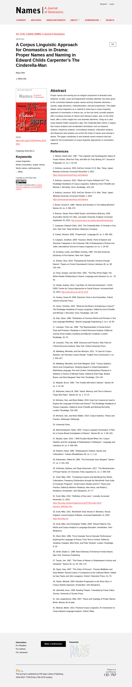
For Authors (21, 649)
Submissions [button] (92, 20)
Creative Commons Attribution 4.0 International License (29, 187)
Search (110, 20)
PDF (112, 44)
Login (111, 4)
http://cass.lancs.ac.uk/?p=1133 (74, 292)
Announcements (55, 20)
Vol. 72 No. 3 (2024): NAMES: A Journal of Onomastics (40, 34)
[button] (21, 79)
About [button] (74, 20)
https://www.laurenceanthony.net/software (70, 175)
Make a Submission (53, 644)
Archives (36, 20)
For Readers (21, 646)
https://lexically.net (60, 519)
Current (21, 20)
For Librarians (22, 652)
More (20, 172)
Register (103, 4)
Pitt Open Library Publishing (51, 674)
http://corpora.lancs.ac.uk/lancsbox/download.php (92, 220)
